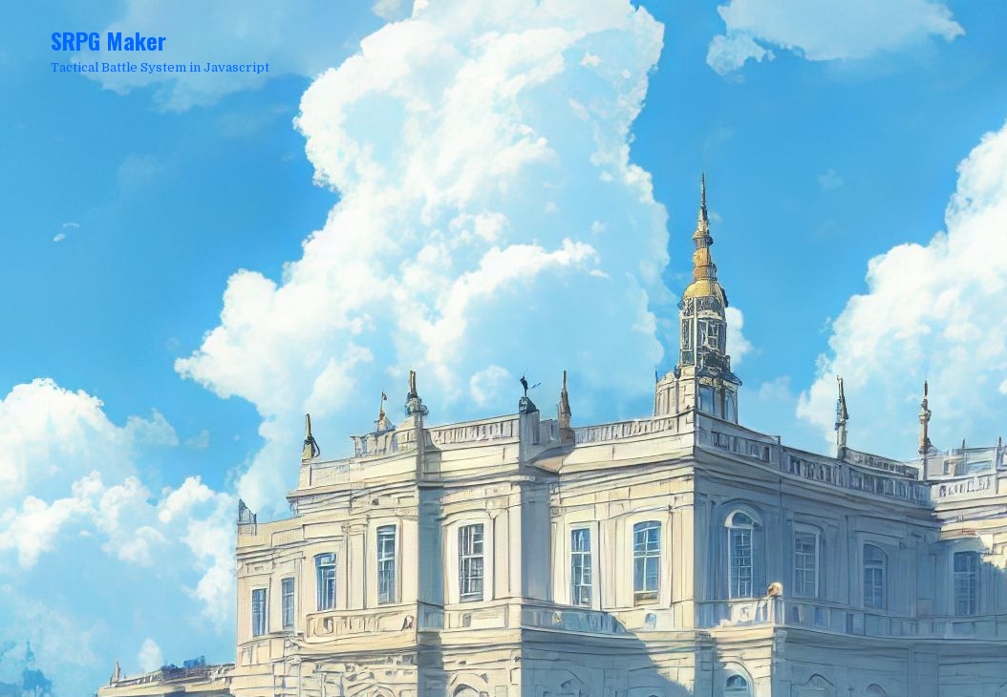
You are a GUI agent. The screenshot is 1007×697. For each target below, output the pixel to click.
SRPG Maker (108, 40)
